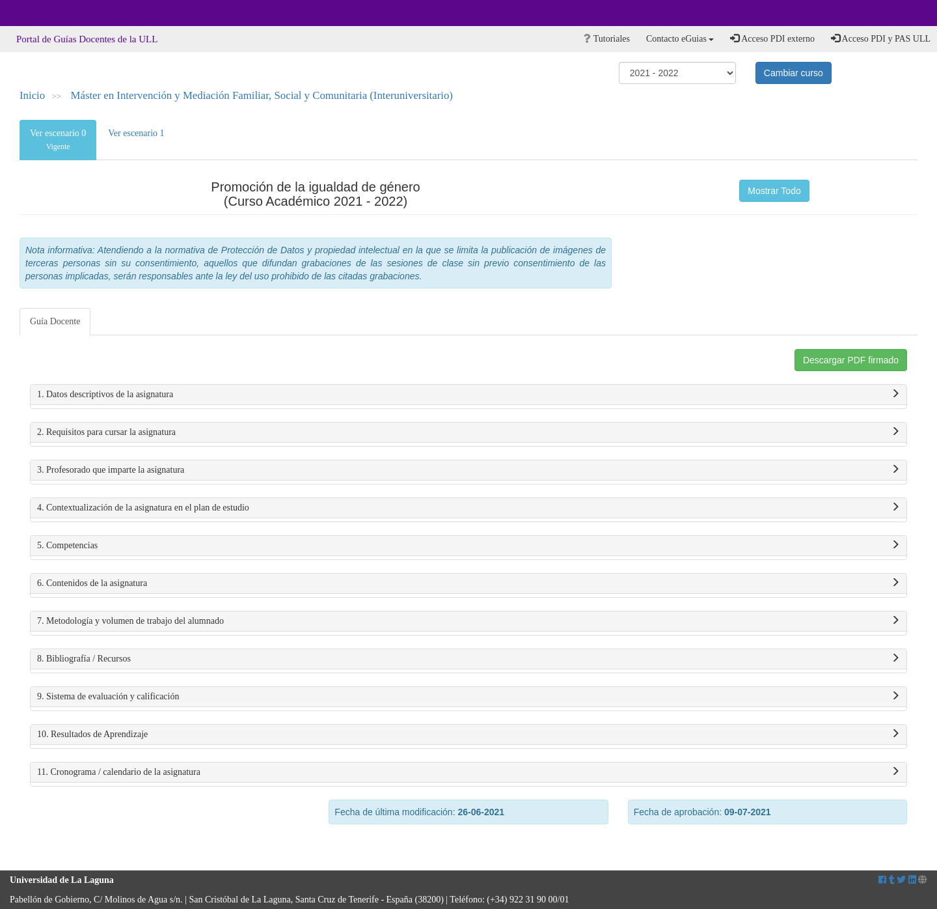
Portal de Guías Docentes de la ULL (86, 39)
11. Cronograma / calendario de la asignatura (468, 772)
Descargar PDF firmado (851, 360)
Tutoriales (607, 39)
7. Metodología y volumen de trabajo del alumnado (468, 621)
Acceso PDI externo (772, 38)
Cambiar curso (793, 73)
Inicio (32, 95)
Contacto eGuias (680, 39)
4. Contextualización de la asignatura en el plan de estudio (468, 507)
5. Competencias (468, 545)
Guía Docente (55, 321)
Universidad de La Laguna (45, 13)
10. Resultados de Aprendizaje (468, 734)
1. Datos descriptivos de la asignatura (468, 394)
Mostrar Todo (774, 191)
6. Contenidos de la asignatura (468, 583)
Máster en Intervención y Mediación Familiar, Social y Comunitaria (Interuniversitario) (262, 95)
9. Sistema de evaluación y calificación (468, 696)
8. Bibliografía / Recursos (468, 658)
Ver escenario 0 (58, 139)
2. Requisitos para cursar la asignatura (468, 432)
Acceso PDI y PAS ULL (880, 38)
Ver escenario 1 (136, 133)
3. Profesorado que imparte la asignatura (468, 470)
